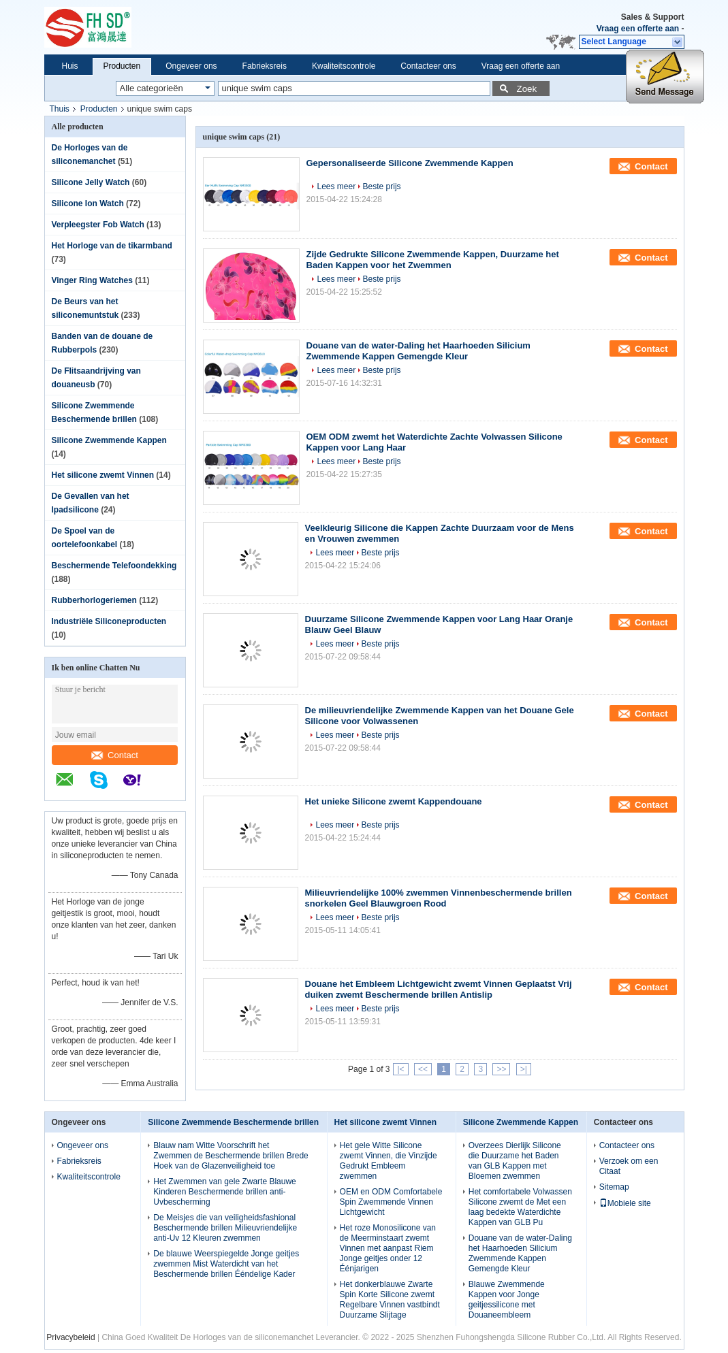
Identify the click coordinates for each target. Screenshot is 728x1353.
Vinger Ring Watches (92, 280)
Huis (70, 66)
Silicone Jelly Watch (91, 182)
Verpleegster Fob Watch (98, 224)
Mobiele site (625, 1203)
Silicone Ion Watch (88, 203)
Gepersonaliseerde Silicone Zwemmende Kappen (409, 163)
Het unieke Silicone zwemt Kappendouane (393, 801)
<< (423, 1069)
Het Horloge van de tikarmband (112, 245)
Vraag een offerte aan (638, 28)
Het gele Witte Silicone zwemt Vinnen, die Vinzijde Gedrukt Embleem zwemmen (388, 1161)
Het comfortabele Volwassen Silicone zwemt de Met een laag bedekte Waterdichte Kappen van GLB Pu (520, 1207)
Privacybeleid (70, 1337)
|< (400, 1069)
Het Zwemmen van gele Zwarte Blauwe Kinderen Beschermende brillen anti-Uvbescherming (224, 1192)
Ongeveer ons (191, 66)
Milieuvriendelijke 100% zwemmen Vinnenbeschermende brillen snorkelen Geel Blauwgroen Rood (438, 898)
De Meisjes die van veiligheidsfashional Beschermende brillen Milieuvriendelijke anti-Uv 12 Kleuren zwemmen (225, 1228)
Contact (114, 755)
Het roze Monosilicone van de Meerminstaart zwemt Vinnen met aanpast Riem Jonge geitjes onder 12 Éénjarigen (388, 1248)
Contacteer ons (428, 66)
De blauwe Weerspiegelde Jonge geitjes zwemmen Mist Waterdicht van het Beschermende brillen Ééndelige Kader (226, 1264)
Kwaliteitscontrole (343, 66)
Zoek (527, 89)
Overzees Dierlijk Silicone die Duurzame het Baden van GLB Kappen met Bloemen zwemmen (515, 1161)
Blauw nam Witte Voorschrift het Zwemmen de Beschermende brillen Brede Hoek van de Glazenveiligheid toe (230, 1156)
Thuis (59, 109)
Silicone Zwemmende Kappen (109, 440)
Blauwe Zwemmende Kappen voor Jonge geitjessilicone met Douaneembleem (507, 1299)
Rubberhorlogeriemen (94, 600)
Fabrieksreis (264, 66)
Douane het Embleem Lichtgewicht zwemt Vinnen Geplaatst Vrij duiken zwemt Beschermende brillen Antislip (438, 989)
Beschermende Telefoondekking (114, 565)
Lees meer (336, 186)
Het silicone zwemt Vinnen (103, 475)
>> (501, 1069)
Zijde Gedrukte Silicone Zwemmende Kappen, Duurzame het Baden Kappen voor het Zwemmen (432, 259)
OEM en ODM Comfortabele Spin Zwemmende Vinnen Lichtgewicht (391, 1202)
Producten (122, 66)
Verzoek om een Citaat (629, 1166)
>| (523, 1069)
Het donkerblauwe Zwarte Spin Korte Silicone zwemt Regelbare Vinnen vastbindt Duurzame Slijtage (390, 1299)
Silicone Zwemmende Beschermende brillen (233, 1122)
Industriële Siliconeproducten (109, 621)
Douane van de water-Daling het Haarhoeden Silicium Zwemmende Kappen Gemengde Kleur (418, 350)
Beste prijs (382, 186)
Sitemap (614, 1187)
